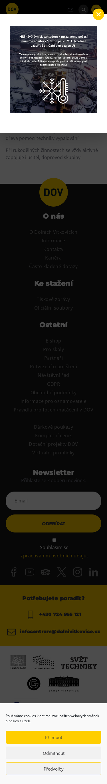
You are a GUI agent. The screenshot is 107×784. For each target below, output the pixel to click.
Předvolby (54, 769)
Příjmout (53, 737)
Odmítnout (53, 753)
